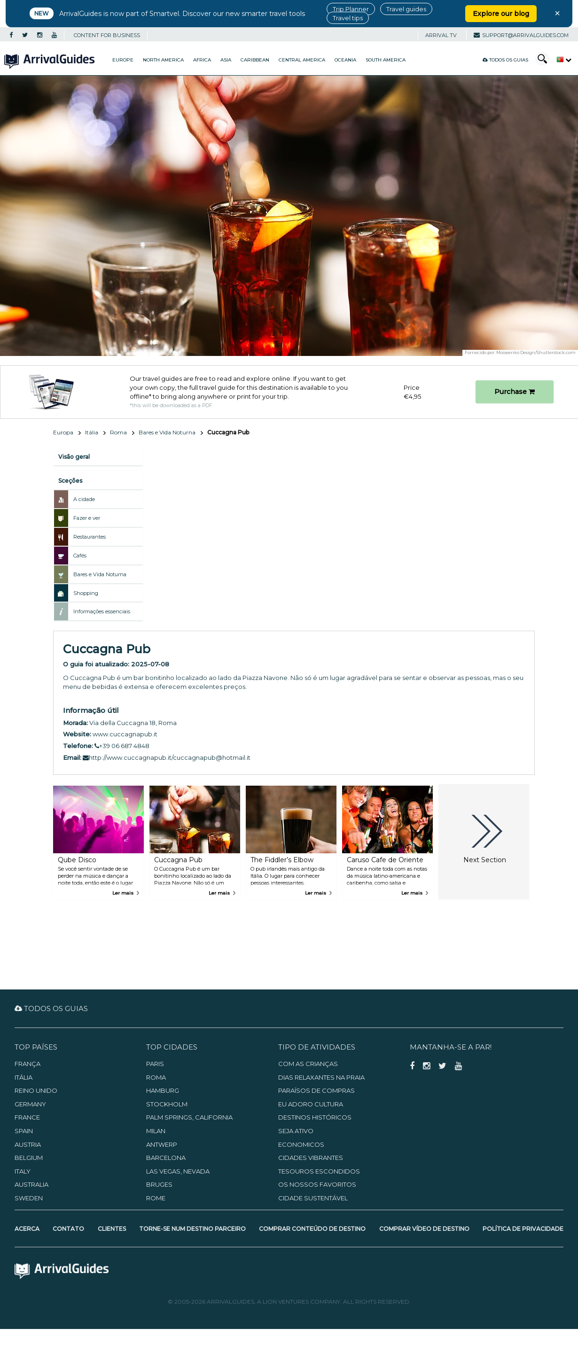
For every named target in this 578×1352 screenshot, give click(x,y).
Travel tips (348, 18)
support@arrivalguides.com (521, 35)
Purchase (514, 391)
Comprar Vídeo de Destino (424, 1228)
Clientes (112, 1228)
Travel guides (406, 9)
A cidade (84, 499)
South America (386, 60)
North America (163, 60)
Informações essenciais (101, 611)
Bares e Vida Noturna (167, 432)
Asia (225, 60)
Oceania (345, 60)
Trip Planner (351, 9)
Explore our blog (501, 13)
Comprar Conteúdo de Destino (312, 1228)
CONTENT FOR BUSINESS (107, 35)
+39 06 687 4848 (121, 745)
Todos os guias (505, 60)
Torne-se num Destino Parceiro (192, 1228)
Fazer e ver (86, 518)
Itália (91, 432)
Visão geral (74, 456)
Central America (302, 60)
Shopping (85, 593)
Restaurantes (89, 536)
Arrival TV (441, 35)
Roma (118, 432)
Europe (122, 60)
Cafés (79, 555)
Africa (202, 60)
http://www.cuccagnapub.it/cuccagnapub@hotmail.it (166, 757)
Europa (63, 432)
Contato (68, 1228)
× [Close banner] (557, 13)
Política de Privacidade (523, 1228)
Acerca (27, 1228)
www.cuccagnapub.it (125, 734)
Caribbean (255, 60)
